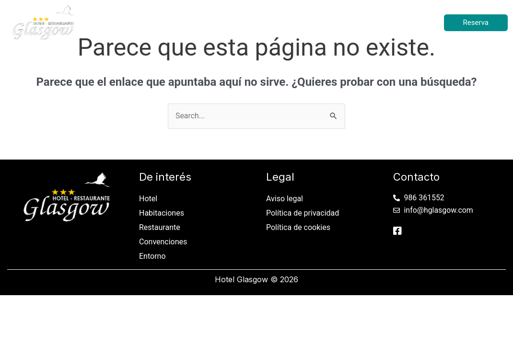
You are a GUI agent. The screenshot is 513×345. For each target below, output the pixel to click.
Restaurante (255, 22)
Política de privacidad (302, 213)
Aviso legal (284, 198)
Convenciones (322, 22)
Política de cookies (298, 227)
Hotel (137, 22)
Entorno (381, 22)
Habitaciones (189, 22)
